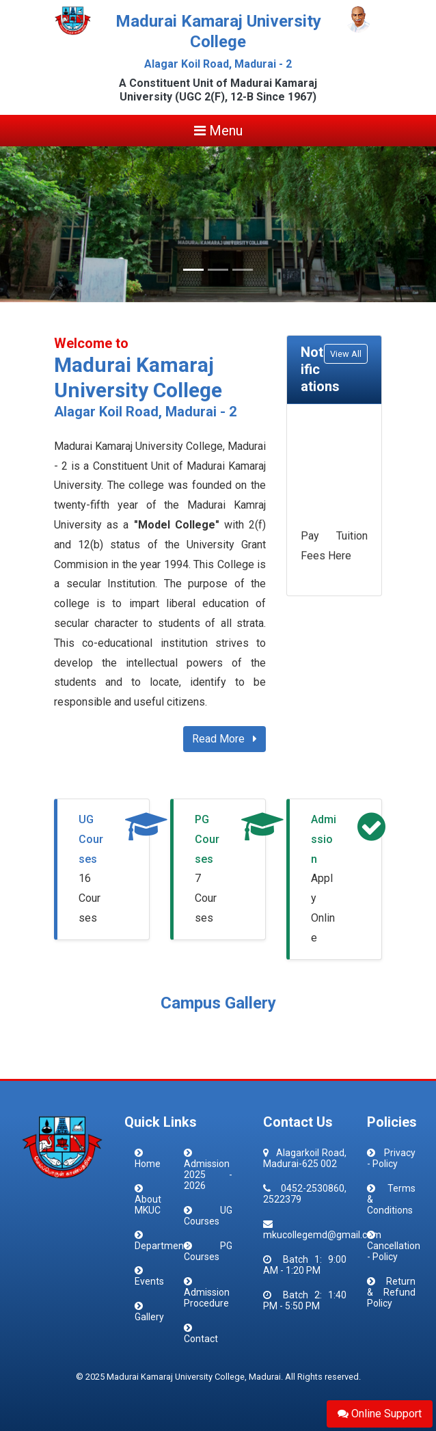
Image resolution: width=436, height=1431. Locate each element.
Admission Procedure (207, 1298)
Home (148, 1163)
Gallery (149, 1316)
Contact (201, 1338)
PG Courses (207, 839)
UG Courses (91, 839)
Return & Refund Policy (391, 1292)
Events (149, 1281)
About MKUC (148, 1205)
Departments (163, 1245)
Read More (224, 738)
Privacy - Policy (391, 1158)
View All (346, 354)
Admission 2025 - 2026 (208, 1174)
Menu (218, 130)
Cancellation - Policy (393, 1251)
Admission (323, 839)
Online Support (380, 1413)
